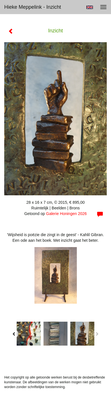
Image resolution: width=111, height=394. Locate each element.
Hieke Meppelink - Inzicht (32, 7)
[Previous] (14, 334)
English (89, 7)
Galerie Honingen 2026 (66, 213)
